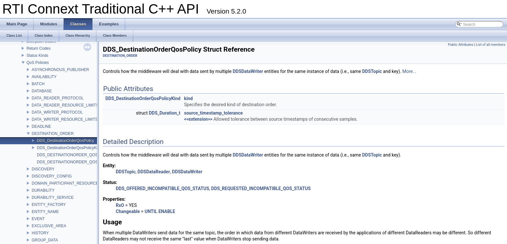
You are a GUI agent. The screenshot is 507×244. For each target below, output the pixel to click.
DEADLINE (41, 126)
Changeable (128, 211)
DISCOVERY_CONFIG (52, 176)
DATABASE (42, 91)
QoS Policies (38, 62)
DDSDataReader (153, 171)
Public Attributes (460, 45)
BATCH (38, 84)
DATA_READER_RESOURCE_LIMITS (65, 105)
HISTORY (40, 233)
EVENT (38, 219)
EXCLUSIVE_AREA (49, 226)
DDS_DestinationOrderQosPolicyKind (69, 148)
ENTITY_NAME (45, 211)
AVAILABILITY (44, 77)
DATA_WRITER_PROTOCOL (57, 112)
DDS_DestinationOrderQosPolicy (65, 140)
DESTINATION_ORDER (53, 133)
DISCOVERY (43, 169)
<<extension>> (198, 119)
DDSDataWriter (248, 71)
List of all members (490, 45)
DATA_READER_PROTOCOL (58, 98)
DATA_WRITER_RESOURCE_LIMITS (65, 119)
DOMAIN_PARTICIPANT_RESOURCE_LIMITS (72, 183)
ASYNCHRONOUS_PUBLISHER (60, 69)
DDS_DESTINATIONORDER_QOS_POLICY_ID (78, 155)
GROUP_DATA (45, 240)
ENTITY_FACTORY (49, 204)
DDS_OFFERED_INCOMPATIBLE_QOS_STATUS (162, 188)
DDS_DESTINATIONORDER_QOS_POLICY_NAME (82, 162)
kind (188, 98)
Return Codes (38, 48)
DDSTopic (372, 71)
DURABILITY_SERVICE (53, 197)
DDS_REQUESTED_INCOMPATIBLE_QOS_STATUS (261, 188)
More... (409, 71)
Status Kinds (37, 55)
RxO (120, 205)
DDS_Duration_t (164, 113)
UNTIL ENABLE (160, 211)
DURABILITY (43, 190)
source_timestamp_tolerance (213, 113)
